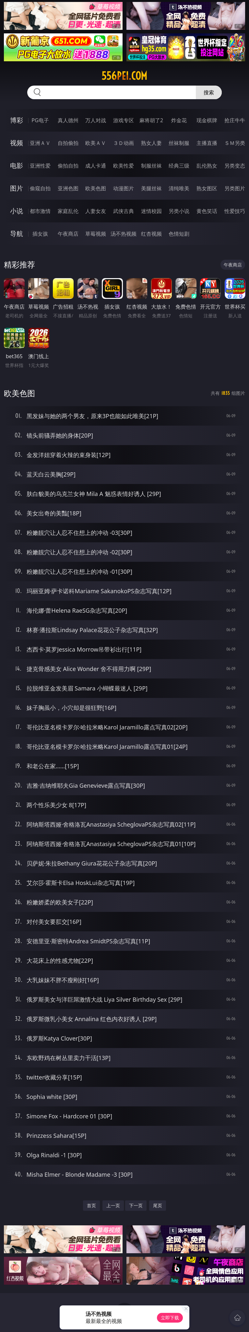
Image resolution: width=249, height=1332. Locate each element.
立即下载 (170, 1317)
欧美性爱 (123, 165)
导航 (16, 233)
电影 (16, 165)
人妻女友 (95, 211)
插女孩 (40, 233)
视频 (16, 142)
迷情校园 (151, 211)
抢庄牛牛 (234, 120)
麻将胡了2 (151, 120)
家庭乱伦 (68, 211)
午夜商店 (68, 233)
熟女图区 (206, 188)
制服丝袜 (151, 165)
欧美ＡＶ (95, 143)
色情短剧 (179, 233)
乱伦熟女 (206, 165)
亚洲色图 (68, 188)
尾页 (157, 1205)
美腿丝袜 (151, 188)
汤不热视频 (123, 233)
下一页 (136, 1205)
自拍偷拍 (68, 143)
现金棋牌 (206, 120)
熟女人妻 (151, 143)
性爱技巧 (234, 211)
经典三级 (179, 165)
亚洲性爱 (40, 165)
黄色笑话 (206, 211)
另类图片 (234, 188)
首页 (91, 1205)
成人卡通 (95, 165)
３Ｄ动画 (123, 143)
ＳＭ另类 (234, 143)
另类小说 (179, 211)
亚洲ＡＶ (40, 143)
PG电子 (40, 120)
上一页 (113, 1205)
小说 (16, 210)
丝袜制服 (179, 143)
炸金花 (179, 120)
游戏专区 (123, 120)
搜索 (209, 92)
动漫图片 (123, 188)
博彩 (16, 120)
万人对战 (95, 120)
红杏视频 (151, 233)
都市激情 (40, 211)
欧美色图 (95, 188)
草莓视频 (95, 233)
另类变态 (234, 165)
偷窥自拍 (40, 188)
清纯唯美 (179, 188)
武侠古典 (123, 211)
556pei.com (124, 75)
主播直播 (206, 143)
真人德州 (68, 120)
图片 (16, 188)
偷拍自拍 (68, 165)
